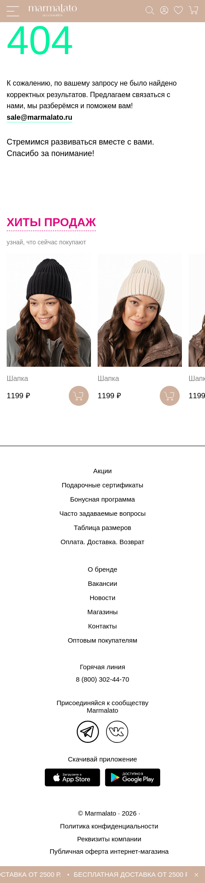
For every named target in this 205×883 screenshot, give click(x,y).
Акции (102, 471)
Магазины (102, 612)
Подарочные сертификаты (102, 485)
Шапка (17, 378)
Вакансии (102, 583)
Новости (102, 597)
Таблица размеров (102, 527)
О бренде (103, 569)
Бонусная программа (102, 499)
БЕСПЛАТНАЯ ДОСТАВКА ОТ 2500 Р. (133, 874)
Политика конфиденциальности (109, 826)
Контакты (102, 626)
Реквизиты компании (109, 839)
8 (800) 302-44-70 (102, 679)
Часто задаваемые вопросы (102, 513)
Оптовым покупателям (103, 640)
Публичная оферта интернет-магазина (109, 851)
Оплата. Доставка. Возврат (103, 541)
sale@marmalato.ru (39, 117)
